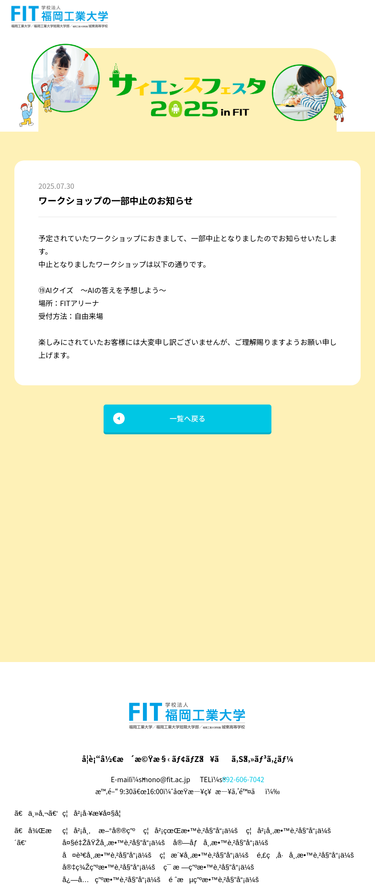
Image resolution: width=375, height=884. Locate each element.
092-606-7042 (243, 779)
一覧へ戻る (187, 418)
